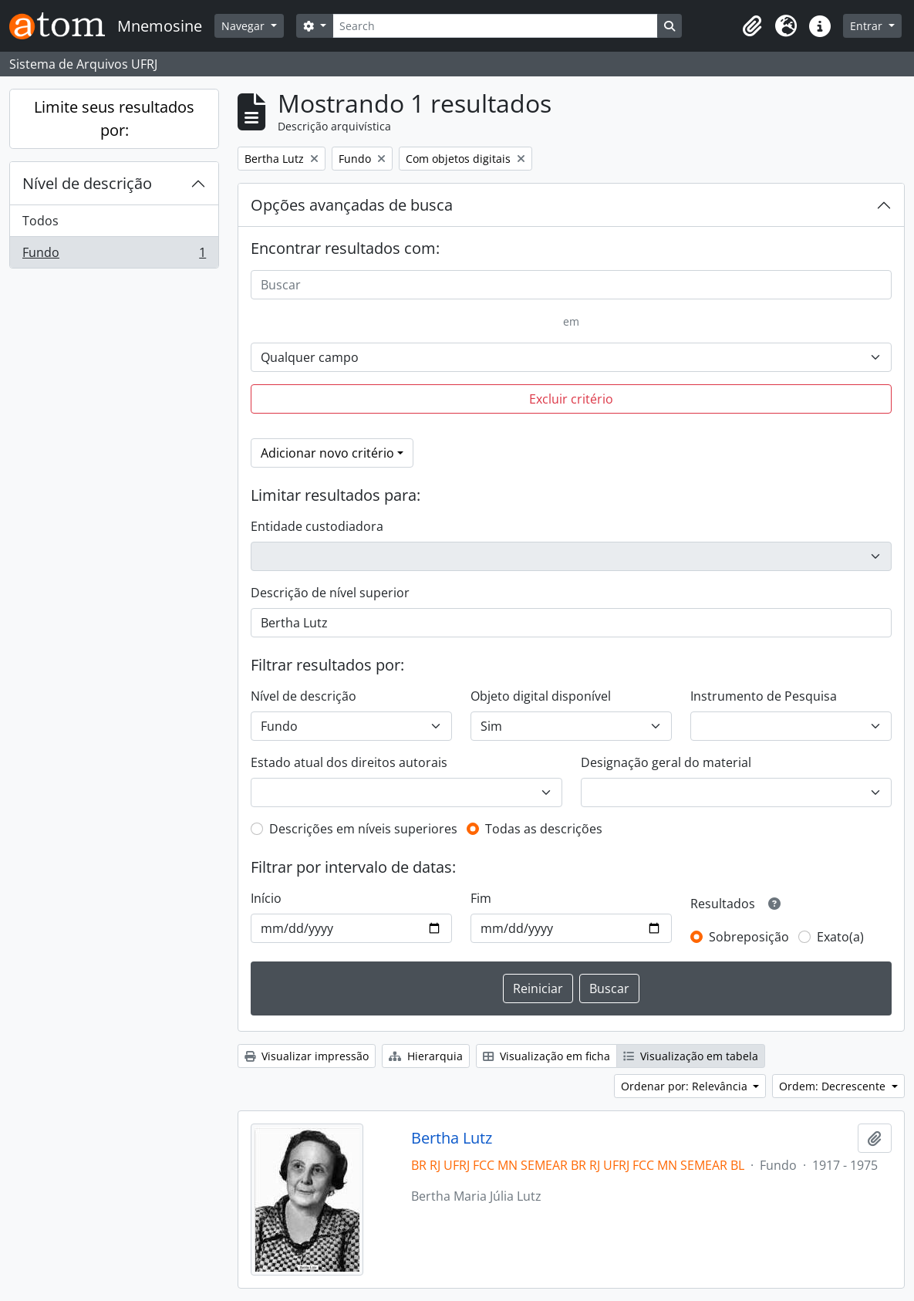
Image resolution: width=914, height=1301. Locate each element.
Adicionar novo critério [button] (327, 452)
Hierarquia (426, 1056)
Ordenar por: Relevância (685, 1086)
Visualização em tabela (690, 1056)
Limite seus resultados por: (114, 118)
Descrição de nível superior (330, 592)
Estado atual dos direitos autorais (349, 762)
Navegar (244, 26)
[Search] (495, 26)
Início (266, 898)
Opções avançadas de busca (352, 204)
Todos (40, 220)
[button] (752, 26)
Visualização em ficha (546, 1056)
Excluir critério (571, 398)
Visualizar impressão (307, 1056)
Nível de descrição (87, 183)
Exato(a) (840, 936)
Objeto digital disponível (540, 696)
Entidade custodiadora (317, 526)
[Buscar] (571, 284)
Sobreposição (749, 936)
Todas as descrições (543, 828)
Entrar (867, 26)
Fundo (114, 255)
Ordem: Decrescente (834, 1086)
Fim (480, 898)
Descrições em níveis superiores (363, 828)
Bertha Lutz (451, 1138)
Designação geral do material (666, 762)
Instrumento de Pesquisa (763, 696)
